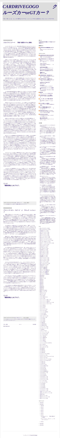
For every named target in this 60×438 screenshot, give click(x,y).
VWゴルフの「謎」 (43, 83)
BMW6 (41, 283)
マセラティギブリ (43, 357)
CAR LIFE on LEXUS (44, 114)
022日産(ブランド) (9, 204)
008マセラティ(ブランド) (44, 237)
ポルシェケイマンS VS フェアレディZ (47, 194)
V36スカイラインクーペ (44, 176)
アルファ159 (42, 305)
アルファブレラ (42, 310)
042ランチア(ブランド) (44, 260)
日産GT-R (41, 394)
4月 (41, 413)
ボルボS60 (42, 348)
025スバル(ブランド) (43, 253)
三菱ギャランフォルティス (44, 391)
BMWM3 (41, 286)
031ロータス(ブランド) (44, 257)
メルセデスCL (42, 368)
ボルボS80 (42, 349)
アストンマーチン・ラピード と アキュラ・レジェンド (48, 419)
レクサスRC (42, 387)
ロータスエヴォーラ (43, 388)
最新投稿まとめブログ (12, 185)
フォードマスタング (43, 333)
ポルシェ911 (42, 344)
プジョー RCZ (42, 336)
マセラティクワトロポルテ (44, 360)
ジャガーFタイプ (43, 317)
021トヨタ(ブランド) (43, 248)
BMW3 (41, 280)
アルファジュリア (43, 309)
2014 (41, 423)
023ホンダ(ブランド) (21, 319)
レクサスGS (42, 383)
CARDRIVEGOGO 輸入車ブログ (46, 75)
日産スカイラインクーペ (23, 204)
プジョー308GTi (42, 337)
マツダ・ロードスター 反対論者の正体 (46, 93)
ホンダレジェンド (12, 320)
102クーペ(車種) (15, 204)
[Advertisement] (30, 29)
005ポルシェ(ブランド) (44, 233)
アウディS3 (42, 295)
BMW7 (41, 284)
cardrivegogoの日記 (43, 67)
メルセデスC (42, 367)
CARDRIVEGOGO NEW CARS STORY (47, 55)
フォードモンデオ (43, 334)
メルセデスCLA (42, 369)
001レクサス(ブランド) (44, 228)
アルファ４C (42, 306)
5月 (41, 411)
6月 (41, 410)
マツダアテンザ (42, 364)
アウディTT (42, 298)
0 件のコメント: (19, 202)
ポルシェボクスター (43, 346)
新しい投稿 (6, 324)
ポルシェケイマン (43, 345)
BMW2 (41, 279)
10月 (42, 405)
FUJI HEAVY (42, 85)
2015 (41, 404)
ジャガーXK (42, 321)
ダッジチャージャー (43, 328)
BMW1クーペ (42, 278)
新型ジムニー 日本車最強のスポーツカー (46, 68)
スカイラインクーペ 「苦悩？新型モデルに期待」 (18, 42)
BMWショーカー (43, 291)
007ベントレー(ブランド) (44, 236)
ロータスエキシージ (43, 390)
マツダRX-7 (42, 361)
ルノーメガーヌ (42, 380)
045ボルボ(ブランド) (43, 264)
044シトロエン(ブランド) (44, 263)
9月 (41, 407)
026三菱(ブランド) (43, 255)
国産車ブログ (42, 72)
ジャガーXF (42, 318)
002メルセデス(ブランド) (44, 229)
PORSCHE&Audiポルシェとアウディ (46, 110)
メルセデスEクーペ (43, 372)
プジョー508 (42, 340)
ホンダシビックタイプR (44, 353)
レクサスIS (42, 384)
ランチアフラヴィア (43, 379)
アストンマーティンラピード (45, 303)
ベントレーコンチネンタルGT (45, 342)
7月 (41, 408)
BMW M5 (41, 275)
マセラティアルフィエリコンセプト (46, 356)
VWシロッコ (42, 294)
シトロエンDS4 (42, 314)
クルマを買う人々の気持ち (44, 103)
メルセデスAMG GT (43, 365)
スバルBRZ (42, 322)
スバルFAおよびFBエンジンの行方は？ (46, 86)
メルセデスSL (42, 373)
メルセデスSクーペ (43, 376)
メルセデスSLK (42, 375)
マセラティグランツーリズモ (45, 359)
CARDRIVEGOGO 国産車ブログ (46, 78)
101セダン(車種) (28, 319)
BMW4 (41, 282)
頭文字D (41, 92)
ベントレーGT (42, 341)
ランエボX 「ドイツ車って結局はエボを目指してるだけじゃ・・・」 (47, 205)
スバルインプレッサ (43, 326)
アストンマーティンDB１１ (45, 299)
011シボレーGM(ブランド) (44, 241)
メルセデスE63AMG (43, 371)
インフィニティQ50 (43, 311)
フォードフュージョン (44, 332)
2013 (41, 425)
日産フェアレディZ (43, 398)
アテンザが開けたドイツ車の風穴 (46, 185)
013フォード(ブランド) (44, 244)
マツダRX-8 (42, 363)
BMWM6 (41, 287)
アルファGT (42, 307)
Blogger (36, 435)
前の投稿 (34, 324)
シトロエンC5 (42, 313)
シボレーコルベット (43, 315)
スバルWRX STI (42, 325)
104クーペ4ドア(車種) (44, 271)
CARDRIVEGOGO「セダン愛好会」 (46, 95)
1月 (41, 421)
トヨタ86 (41, 329)
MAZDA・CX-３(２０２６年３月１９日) (46, 49)
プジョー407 (42, 338)
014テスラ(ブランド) (43, 245)
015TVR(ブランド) (43, 247)
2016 (41, 402)
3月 (41, 414)
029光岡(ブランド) (43, 256)
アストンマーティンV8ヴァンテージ (46, 302)
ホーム (20, 324)
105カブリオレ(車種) (43, 272)
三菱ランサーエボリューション (45, 392)
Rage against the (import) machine (46, 69)
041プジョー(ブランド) (44, 259)
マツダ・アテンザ (43, 63)
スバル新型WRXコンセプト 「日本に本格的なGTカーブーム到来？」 (47, 167)
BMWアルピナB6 (43, 290)
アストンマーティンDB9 (44, 301)
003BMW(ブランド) (43, 230)
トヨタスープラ (42, 330)
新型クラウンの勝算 (43, 73)
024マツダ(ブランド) (43, 252)
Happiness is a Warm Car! (45, 82)
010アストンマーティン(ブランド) (12, 319)
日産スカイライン (43, 395)
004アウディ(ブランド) (44, 232)
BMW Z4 (41, 276)
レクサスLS (42, 386)
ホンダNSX (42, 352)
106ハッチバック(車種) (44, 274)
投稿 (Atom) (7, 326)
